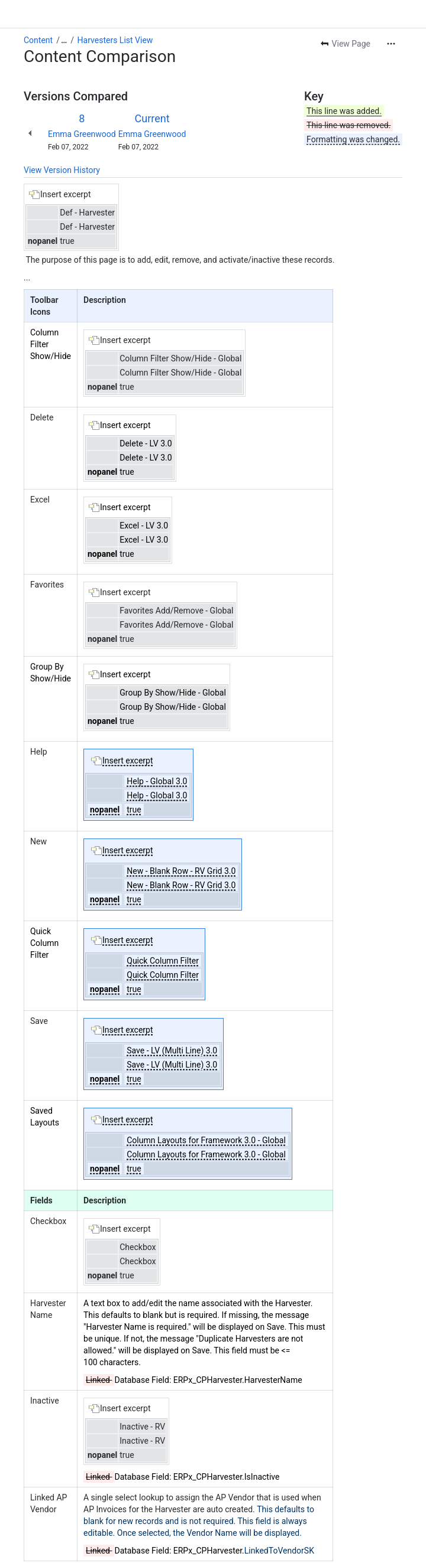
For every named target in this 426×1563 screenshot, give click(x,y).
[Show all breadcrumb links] (64, 40)
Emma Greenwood (82, 134)
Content (38, 40)
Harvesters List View (115, 40)
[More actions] (391, 44)
